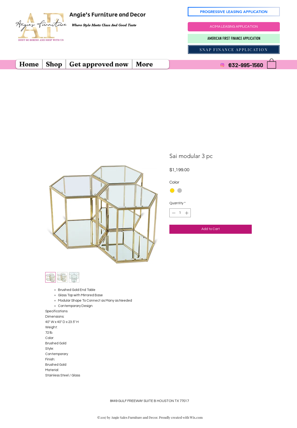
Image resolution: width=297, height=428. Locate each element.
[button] (271, 63)
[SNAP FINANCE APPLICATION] (234, 49)
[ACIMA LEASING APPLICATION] (234, 26)
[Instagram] (222, 65)
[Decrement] (173, 213)
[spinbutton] (180, 213)
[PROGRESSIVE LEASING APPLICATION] (234, 11)
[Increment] (187, 213)
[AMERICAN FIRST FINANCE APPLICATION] (234, 38)
